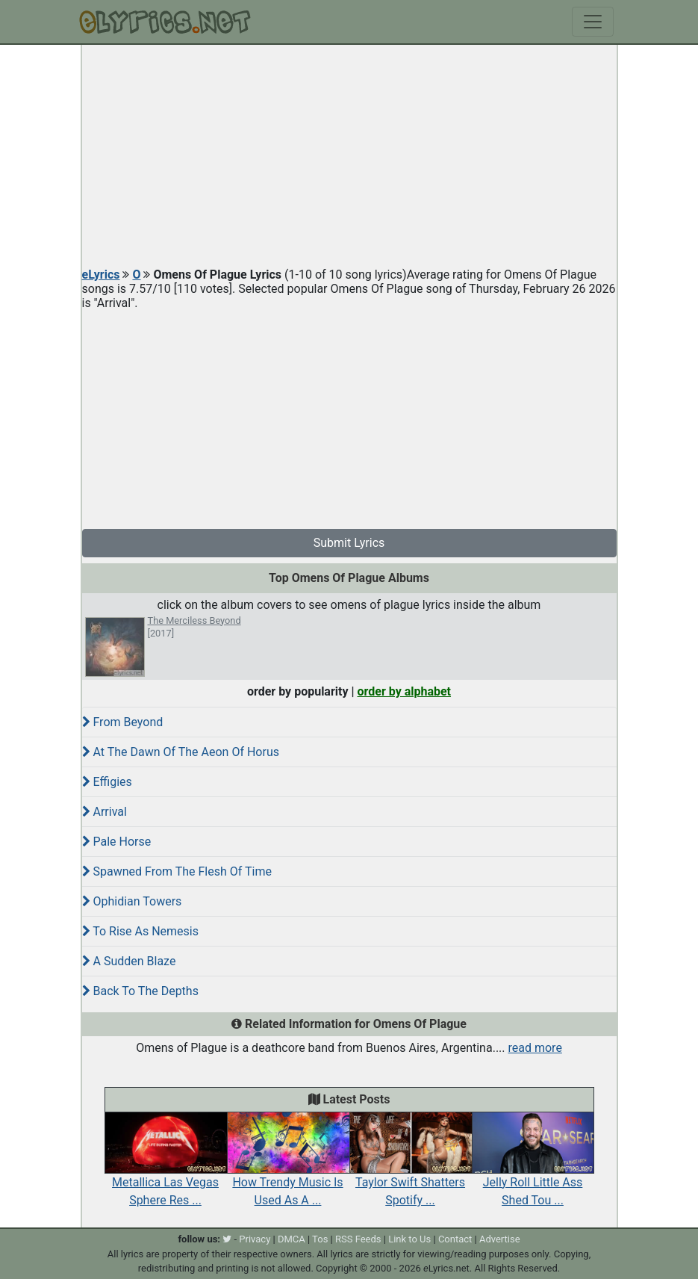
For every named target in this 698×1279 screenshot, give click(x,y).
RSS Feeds (358, 1239)
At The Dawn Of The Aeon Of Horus (180, 752)
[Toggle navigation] (593, 22)
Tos (320, 1239)
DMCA (291, 1239)
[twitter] (226, 1239)
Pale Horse (117, 841)
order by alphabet (404, 691)
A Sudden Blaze (129, 961)
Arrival (104, 812)
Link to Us (409, 1239)
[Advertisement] (349, 156)
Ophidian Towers (132, 901)
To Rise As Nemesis (140, 931)
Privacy (254, 1239)
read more (535, 1048)
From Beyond (122, 722)
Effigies (107, 782)
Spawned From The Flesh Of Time (177, 871)
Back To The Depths (140, 991)
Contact (455, 1239)
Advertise (499, 1239)
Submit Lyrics (349, 543)
